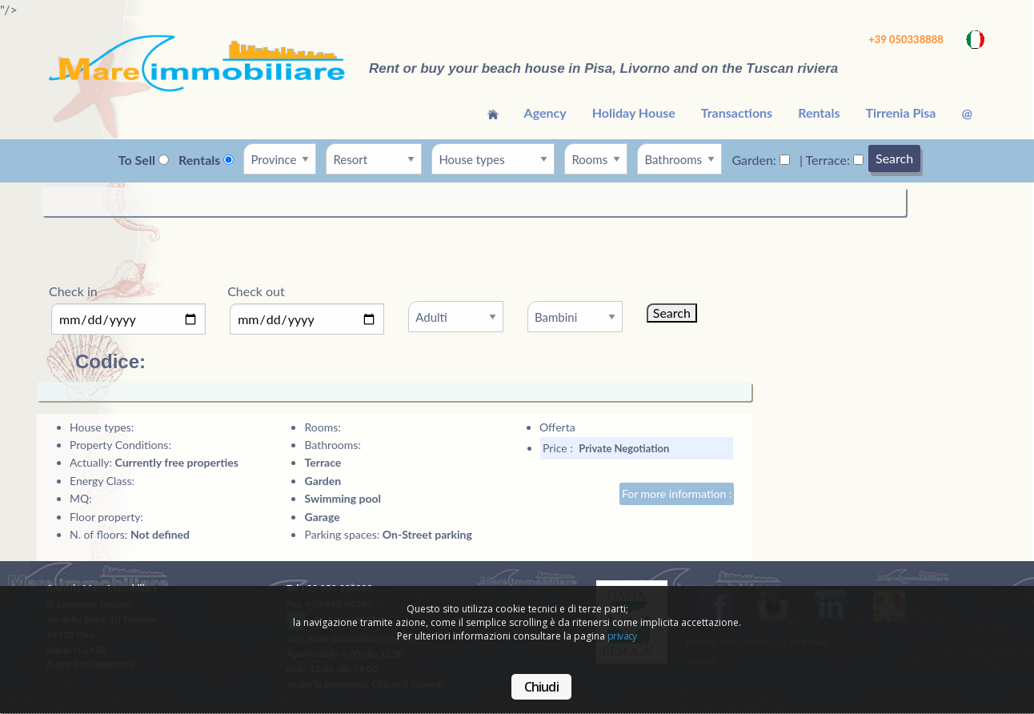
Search (894, 158)
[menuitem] (493, 113)
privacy (622, 636)
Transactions (736, 112)
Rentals (819, 112)
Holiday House (633, 112)
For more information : (676, 493)
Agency (545, 112)
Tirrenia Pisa (900, 112)
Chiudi (541, 687)
